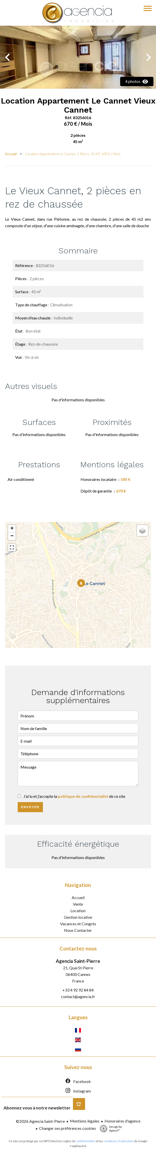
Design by (109, 1128)
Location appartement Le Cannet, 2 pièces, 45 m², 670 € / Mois (73, 154)
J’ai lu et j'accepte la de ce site (74, 796)
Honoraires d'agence (122, 1120)
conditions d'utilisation (118, 1141)
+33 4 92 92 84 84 (78, 990)
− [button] (12, 536)
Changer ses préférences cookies (67, 1128)
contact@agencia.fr (78, 996)
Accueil (11, 154)
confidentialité (85, 1141)
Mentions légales (84, 1120)
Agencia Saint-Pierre (78, 961)
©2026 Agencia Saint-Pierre (40, 1121)
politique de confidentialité (83, 796)
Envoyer (30, 807)
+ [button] (12, 529)
